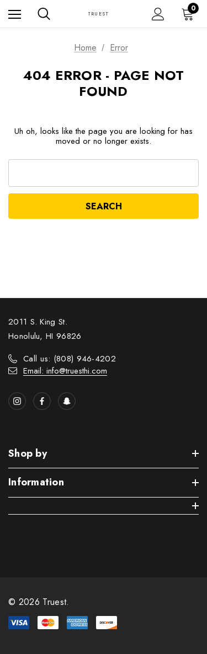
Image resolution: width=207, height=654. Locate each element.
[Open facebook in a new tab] (42, 401)
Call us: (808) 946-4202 (69, 359)
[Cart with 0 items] (190, 13)
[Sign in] (158, 14)
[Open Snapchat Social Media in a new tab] (67, 401)
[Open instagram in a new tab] (17, 401)
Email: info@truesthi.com (65, 371)
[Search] (44, 13)
